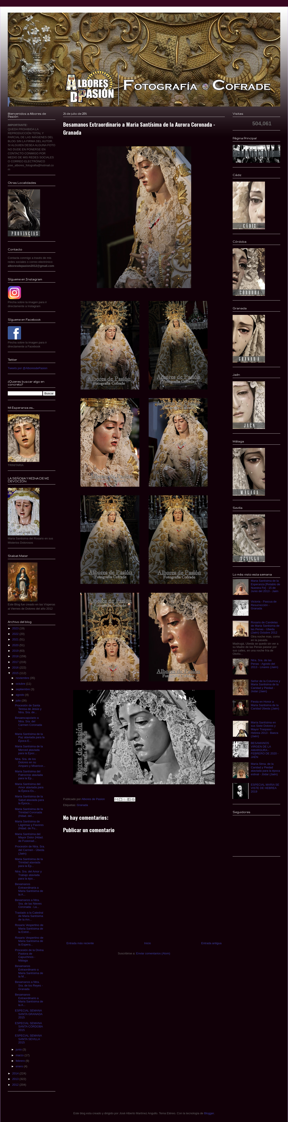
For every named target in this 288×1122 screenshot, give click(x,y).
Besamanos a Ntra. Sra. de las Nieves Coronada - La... (28, 903)
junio (19, 1049)
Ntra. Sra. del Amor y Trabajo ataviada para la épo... (28, 875)
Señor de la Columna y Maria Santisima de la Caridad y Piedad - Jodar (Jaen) (265, 686)
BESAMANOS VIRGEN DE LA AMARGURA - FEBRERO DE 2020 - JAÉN (264, 749)
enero (20, 1066)
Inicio (147, 943)
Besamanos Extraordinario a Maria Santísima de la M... (29, 971)
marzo (20, 1055)
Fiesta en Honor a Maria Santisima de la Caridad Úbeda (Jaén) (265, 705)
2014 (15, 1073)
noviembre (23, 678)
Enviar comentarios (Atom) (153, 953)
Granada (82, 805)
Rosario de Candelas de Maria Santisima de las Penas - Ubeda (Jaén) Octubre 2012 (265, 627)
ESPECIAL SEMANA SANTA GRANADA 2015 (28, 1014)
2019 (15, 650)
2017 (15, 662)
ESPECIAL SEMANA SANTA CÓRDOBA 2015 (29, 1026)
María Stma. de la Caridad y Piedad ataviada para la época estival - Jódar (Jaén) (265, 769)
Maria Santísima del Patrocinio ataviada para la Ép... (29, 775)
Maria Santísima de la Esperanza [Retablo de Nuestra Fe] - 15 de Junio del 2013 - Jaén (265, 586)
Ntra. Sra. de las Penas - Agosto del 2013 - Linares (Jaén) (264, 664)
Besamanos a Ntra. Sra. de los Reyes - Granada (29, 985)
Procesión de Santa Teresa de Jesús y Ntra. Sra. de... (28, 709)
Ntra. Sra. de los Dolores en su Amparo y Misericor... (30, 762)
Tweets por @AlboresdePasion (27, 368)
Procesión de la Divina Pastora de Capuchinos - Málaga (29, 955)
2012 (15, 1084)
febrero (21, 1060)
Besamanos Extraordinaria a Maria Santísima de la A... (29, 889)
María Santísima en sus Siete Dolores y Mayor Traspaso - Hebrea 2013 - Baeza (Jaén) (264, 729)
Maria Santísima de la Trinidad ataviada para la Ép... (29, 862)
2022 (15, 634)
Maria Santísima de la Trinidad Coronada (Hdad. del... (29, 812)
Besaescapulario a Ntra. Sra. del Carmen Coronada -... (28, 723)
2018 (15, 656)
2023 (15, 628)
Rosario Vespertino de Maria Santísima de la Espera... (29, 941)
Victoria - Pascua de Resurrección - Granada (263, 605)
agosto (20, 694)
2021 (15, 639)
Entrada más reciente (80, 943)
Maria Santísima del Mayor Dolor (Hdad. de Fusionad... (29, 837)
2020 (15, 645)
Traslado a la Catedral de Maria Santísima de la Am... (29, 916)
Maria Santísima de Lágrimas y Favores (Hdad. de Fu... (29, 825)
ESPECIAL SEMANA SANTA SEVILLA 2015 (28, 1039)
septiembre (23, 689)
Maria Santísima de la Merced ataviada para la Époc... (29, 750)
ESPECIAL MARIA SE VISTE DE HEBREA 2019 (265, 788)
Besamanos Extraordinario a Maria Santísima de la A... (29, 1000)
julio (19, 700)
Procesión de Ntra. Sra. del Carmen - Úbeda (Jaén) (30, 850)
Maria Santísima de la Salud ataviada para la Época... (29, 800)
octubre (21, 683)
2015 (15, 673)
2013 (15, 1079)
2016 (15, 667)
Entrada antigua (211, 943)
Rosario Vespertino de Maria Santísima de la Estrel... (29, 928)
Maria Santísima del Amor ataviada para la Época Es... (29, 787)
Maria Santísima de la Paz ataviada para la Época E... (30, 737)
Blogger (209, 1113)
